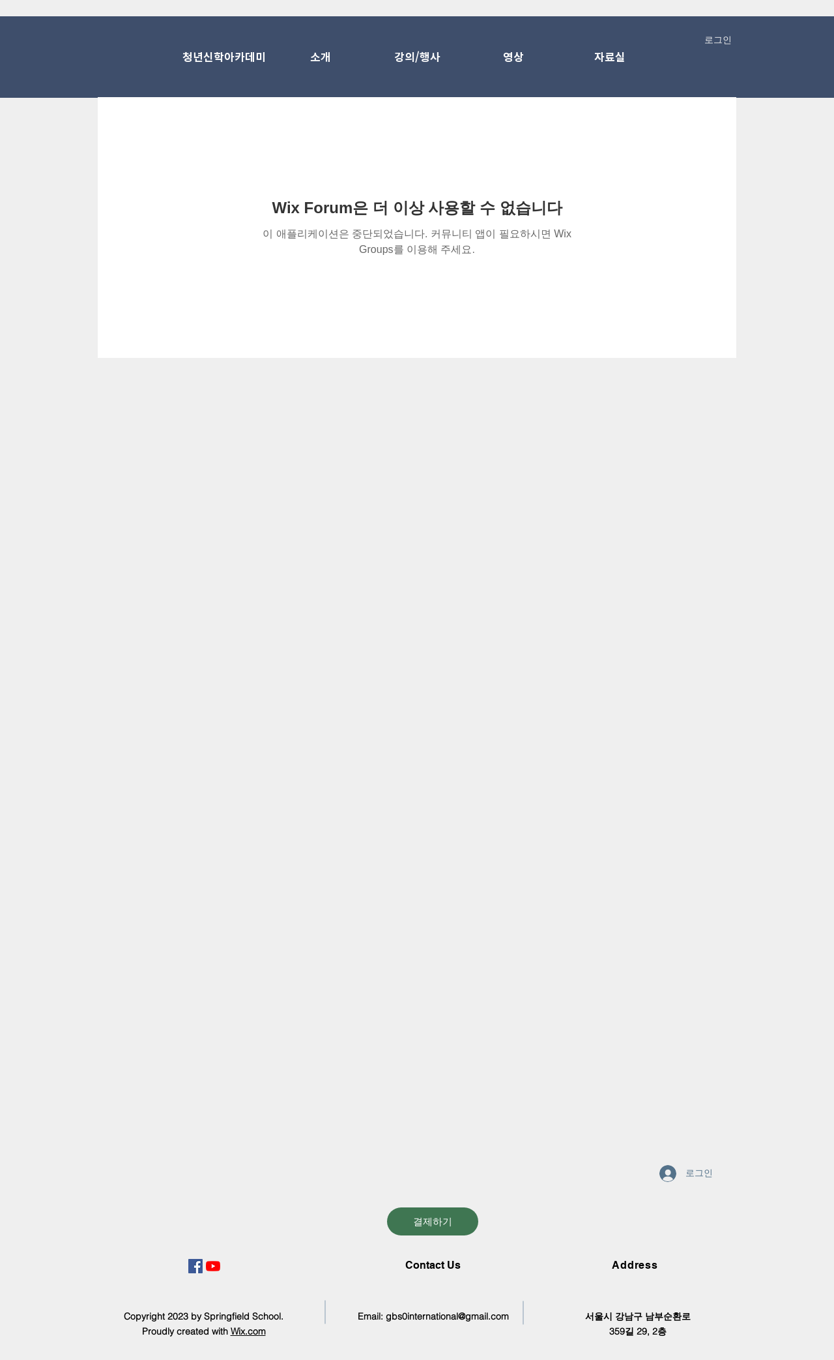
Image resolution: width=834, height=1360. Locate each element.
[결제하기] (432, 1221)
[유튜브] (213, 1266)
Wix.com (248, 1331)
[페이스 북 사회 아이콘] (195, 1266)
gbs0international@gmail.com (447, 1316)
